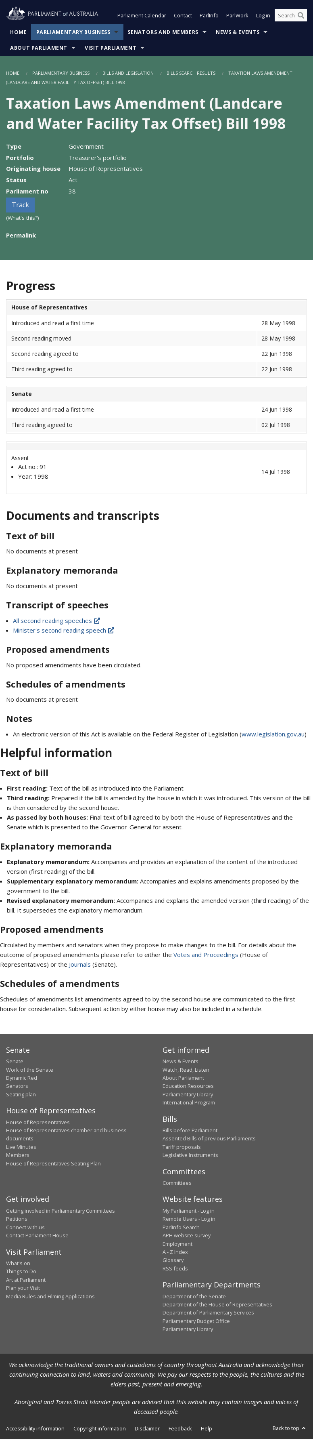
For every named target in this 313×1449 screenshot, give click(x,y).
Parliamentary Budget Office (196, 1321)
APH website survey (187, 1235)
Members (17, 1155)
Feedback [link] (180, 1428)
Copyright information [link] (99, 1428)
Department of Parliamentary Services (208, 1312)
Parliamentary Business (73, 32)
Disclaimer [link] (147, 1428)
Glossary (173, 1260)
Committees (177, 1182)
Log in (263, 15)
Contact (183, 15)
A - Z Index (175, 1252)
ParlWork (237, 15)
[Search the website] (291, 15)
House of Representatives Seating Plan (53, 1163)
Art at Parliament (26, 1279)
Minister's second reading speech (64, 630)
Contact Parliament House (37, 1235)
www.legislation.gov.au (273, 734)
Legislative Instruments (190, 1155)
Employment (177, 1243)
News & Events (237, 32)
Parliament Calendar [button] (141, 15)
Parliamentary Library (188, 1094)
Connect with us (25, 1227)
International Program (189, 1102)
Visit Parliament (110, 47)
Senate (14, 1061)
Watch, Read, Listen (186, 1069)
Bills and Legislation (128, 73)
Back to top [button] (290, 1428)
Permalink (21, 235)
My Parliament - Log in (189, 1210)
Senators (17, 1085)
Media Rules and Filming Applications (50, 1296)
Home (18, 32)
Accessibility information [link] (35, 1428)
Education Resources (188, 1085)
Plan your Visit (23, 1287)
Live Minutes (21, 1146)
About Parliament (38, 47)
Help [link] (206, 1428)
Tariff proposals (182, 1146)
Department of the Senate (194, 1296)
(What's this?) (22, 217)
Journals (80, 964)
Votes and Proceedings (205, 955)
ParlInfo (209, 15)
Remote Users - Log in (189, 1218)
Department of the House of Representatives (217, 1304)
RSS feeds (175, 1268)
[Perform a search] (301, 15)
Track (20, 204)
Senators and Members (162, 32)
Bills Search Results (191, 73)
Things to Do (21, 1271)
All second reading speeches (57, 620)
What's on (18, 1263)
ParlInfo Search (181, 1227)
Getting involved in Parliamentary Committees (60, 1210)
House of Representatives (38, 1122)
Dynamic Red (21, 1077)
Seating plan (21, 1094)
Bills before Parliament (190, 1130)
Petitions (16, 1218)
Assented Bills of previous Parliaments (209, 1138)
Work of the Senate (29, 1069)
